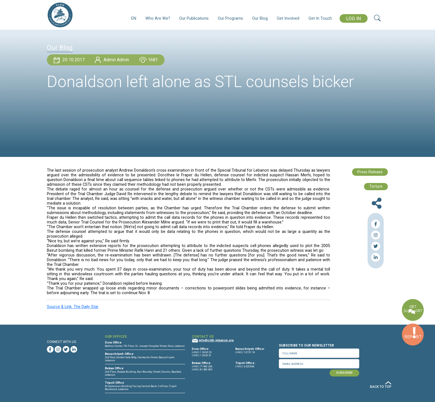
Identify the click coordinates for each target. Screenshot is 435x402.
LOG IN (353, 18)
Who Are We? (157, 18)
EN (133, 18)
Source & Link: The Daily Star (72, 306)
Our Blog (260, 18)
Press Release (370, 172)
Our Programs (230, 18)
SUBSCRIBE (344, 373)
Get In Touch (320, 18)
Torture (376, 186)
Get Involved (288, 18)
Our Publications (194, 18)
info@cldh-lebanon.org (216, 340)
